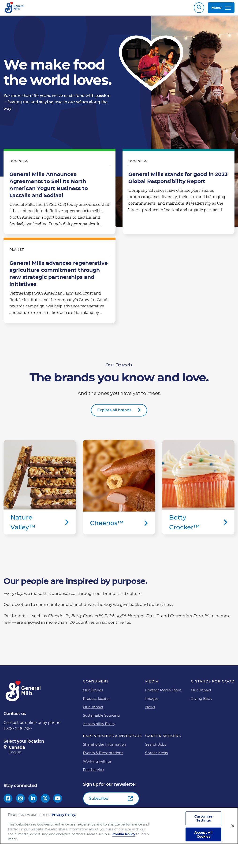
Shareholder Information (104, 746)
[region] (119, 825)
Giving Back (201, 701)
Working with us (97, 763)
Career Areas (156, 755)
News (150, 709)
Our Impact (93, 709)
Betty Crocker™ (198, 489)
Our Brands (93, 692)
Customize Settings (203, 818)
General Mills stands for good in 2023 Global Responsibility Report (178, 195)
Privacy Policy (63, 815)
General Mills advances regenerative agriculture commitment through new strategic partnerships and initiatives (59, 283)
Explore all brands (114, 412)
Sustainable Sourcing (101, 717)
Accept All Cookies (203, 834)
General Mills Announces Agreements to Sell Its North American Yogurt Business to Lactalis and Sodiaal (59, 195)
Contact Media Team (163, 692)
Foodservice (93, 772)
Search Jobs (155, 746)
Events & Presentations (103, 755)
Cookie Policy (123, 834)
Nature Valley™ (40, 489)
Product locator (96, 701)
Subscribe (98, 801)
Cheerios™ (119, 489)
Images (151, 701)
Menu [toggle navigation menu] (221, 9)
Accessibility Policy (99, 726)
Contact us (14, 725)
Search (199, 9)
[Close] (233, 826)
